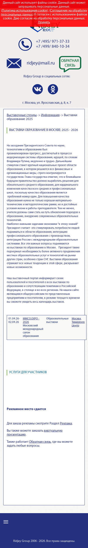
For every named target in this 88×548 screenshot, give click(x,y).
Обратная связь (40, 442)
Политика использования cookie (24, 10)
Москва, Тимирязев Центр (78, 322)
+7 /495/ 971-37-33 (53, 42)
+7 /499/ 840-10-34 (53, 47)
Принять (44, 22)
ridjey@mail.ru (41, 63)
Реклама (66, 423)
